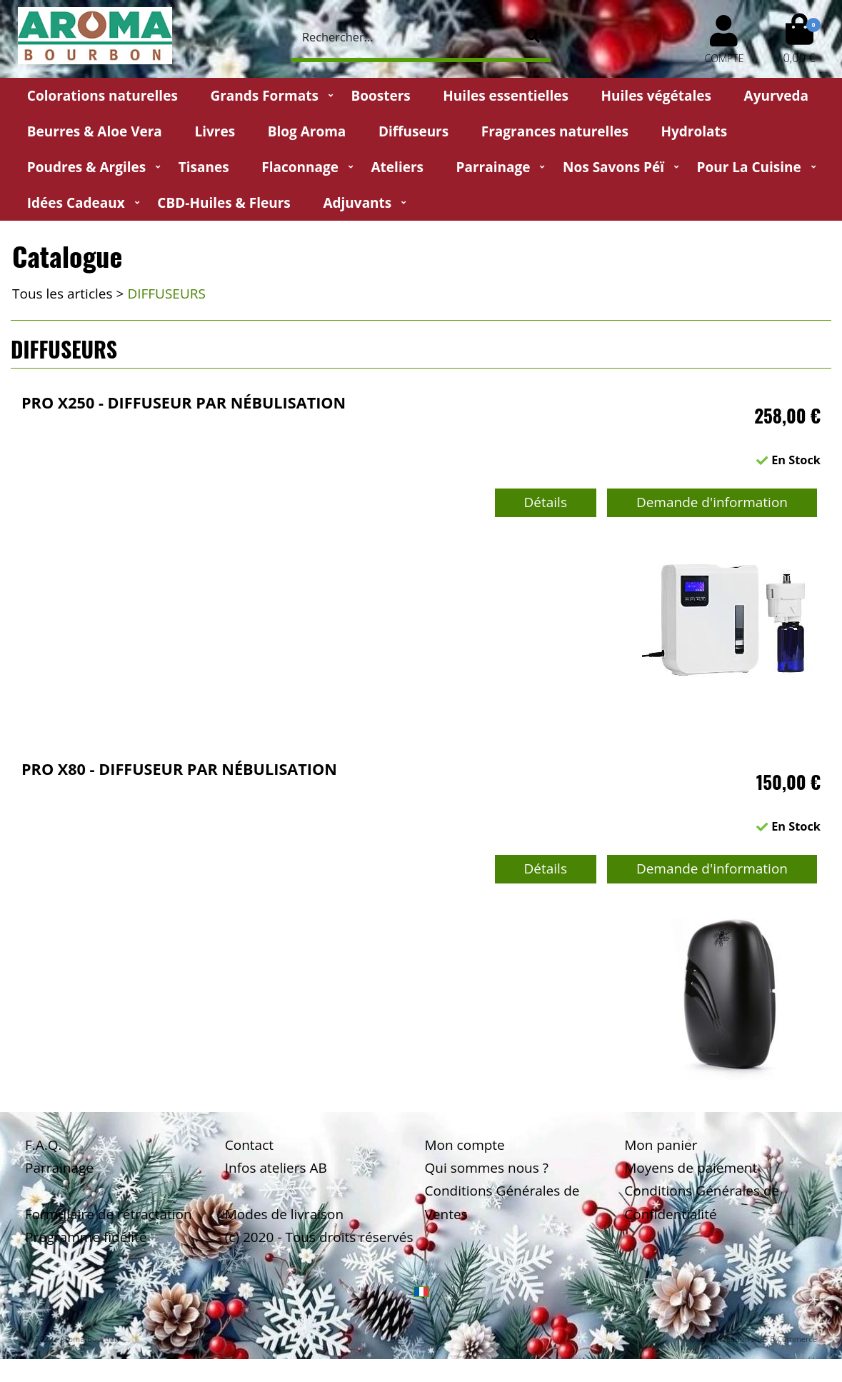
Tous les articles (62, 293)
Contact (249, 1145)
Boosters (380, 95)
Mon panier (660, 1145)
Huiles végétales (656, 95)
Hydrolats (694, 131)
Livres (214, 131)
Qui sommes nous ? (486, 1167)
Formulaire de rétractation (108, 1214)
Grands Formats (264, 95)
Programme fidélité (86, 1237)
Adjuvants (357, 203)
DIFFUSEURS (166, 293)
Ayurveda (776, 95)
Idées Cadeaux (76, 203)
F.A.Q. (43, 1145)
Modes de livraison (284, 1214)
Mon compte (465, 1145)
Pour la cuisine (749, 167)
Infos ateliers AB (276, 1167)
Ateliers (397, 167)
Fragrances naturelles (554, 131)
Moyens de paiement (690, 1167)
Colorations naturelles (102, 95)
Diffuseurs (413, 131)
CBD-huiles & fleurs (223, 203)
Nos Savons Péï (613, 167)
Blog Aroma (307, 131)
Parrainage (493, 167)
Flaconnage (300, 167)
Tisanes (204, 167)
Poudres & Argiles (86, 167)
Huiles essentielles (505, 95)
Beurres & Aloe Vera (94, 131)
